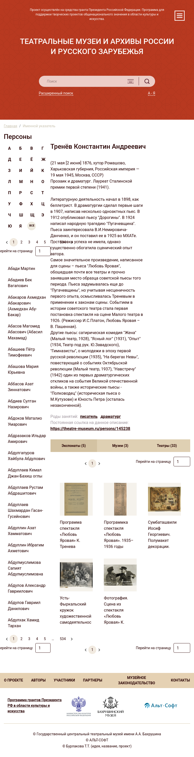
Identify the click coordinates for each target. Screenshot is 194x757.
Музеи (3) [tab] (120, 446)
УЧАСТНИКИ (64, 680)
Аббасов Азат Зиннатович (21, 387)
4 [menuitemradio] (37, 242)
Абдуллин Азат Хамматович (22, 530)
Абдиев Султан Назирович (22, 404)
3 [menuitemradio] (29, 242)
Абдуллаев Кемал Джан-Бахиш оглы (25, 473)
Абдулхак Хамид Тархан (23, 623)
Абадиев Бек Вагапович (20, 282)
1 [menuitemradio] (14, 242)
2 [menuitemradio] (21, 242)
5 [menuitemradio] (45, 242)
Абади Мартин (21, 268)
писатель (89, 416)
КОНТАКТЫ (180, 680)
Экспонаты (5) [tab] (74, 446)
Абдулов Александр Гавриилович (26, 588)
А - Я (151, 93)
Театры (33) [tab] (167, 446)
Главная (10, 126)
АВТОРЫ (38, 680)
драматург (111, 416)
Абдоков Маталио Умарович (25, 421)
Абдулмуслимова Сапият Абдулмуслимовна (25, 568)
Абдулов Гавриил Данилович (24, 605)
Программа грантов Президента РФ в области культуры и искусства (35, 705)
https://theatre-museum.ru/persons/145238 (90, 428)
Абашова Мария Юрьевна (23, 369)
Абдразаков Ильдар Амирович (27, 438)
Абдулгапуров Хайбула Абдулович (26, 455)
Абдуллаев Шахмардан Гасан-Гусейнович (25, 510)
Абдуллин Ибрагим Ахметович (26, 548)
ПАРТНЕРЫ (92, 680)
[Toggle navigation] (180, 16)
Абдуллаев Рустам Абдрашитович (25, 490)
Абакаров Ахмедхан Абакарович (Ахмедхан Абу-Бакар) (27, 306)
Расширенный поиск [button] (56, 93)
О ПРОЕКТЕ (13, 680)
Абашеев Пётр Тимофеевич (21, 352)
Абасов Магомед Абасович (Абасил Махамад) (25, 332)
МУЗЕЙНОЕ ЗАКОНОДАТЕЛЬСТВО (136, 680)
